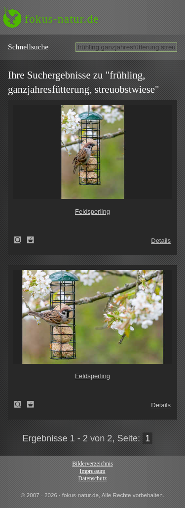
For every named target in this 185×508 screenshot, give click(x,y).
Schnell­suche (28, 46)
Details (161, 240)
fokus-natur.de (62, 18)
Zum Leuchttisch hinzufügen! (30, 239)
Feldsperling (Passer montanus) (20, 239)
